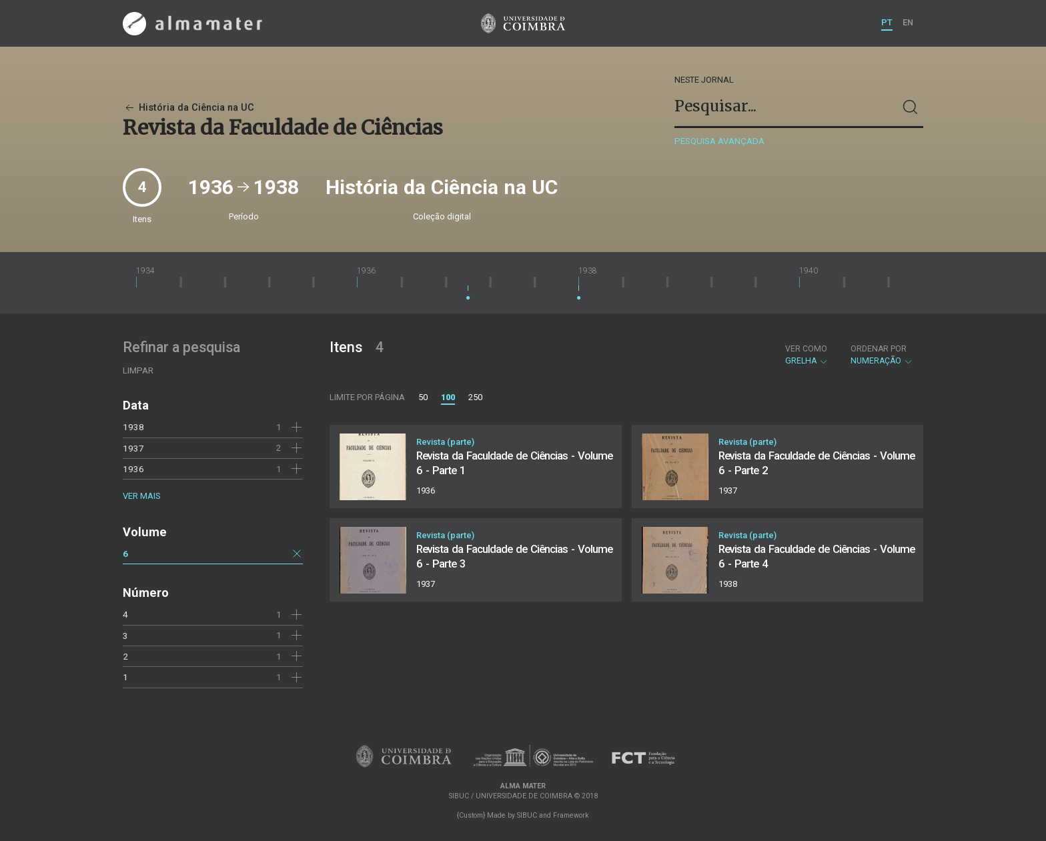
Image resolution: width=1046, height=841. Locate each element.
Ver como (806, 348)
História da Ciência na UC (188, 107)
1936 (133, 469)
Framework (571, 815)
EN (908, 22)
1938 (133, 427)
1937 (133, 448)
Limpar (138, 370)
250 (475, 397)
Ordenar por (879, 348)
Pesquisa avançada (719, 141)
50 (423, 397)
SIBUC (527, 815)
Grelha (807, 354)
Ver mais (141, 496)
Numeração (882, 354)
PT (887, 22)
